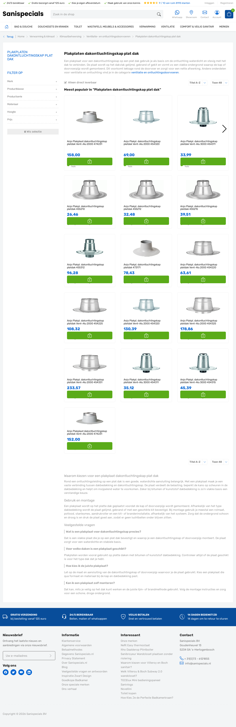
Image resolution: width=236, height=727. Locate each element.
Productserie (32, 97)
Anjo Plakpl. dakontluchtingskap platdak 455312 (85, 266)
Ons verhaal (69, 689)
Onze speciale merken (75, 684)
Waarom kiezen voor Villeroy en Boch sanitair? (144, 665)
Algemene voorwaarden (77, 645)
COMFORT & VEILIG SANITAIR (197, 26)
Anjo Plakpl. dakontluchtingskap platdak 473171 (142, 266)
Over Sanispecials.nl (74, 662)
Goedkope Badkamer (75, 680)
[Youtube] (21, 672)
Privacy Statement (73, 658)
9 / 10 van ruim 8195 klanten (167, 3)
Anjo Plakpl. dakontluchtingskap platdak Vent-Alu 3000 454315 (198, 381)
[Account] (217, 14)
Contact (205, 14)
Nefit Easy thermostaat (135, 645)
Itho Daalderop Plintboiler (137, 649)
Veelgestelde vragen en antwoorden (84, 671)
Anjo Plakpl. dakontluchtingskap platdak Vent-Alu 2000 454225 (85, 322)
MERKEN (224, 26)
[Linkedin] (29, 672)
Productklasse (32, 89)
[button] (108, 161)
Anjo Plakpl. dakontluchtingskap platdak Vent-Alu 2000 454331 (85, 381)
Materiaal (32, 104)
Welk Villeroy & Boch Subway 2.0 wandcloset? (141, 673)
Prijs (32, 120)
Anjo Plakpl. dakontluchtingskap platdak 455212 (142, 208)
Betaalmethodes (72, 649)
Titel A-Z (198, 83)
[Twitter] (13, 672)
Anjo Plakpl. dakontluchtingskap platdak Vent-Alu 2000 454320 (142, 143)
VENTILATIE (168, 26)
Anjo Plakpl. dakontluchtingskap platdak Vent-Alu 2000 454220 (198, 266)
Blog (65, 667)
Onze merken (129, 641)
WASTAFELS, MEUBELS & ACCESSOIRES (111, 26)
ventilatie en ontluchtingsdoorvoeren (155, 72)
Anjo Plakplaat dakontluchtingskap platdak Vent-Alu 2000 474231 (87, 143)
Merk (32, 82)
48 (220, 83)
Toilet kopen (128, 693)
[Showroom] (191, 14)
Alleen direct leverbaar (82, 82)
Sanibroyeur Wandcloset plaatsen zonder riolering (147, 656)
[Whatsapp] (177, 14)
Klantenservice (71, 641)
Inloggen (209, 3)
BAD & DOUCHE (23, 26)
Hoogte (32, 112)
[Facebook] (6, 672)
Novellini (126, 689)
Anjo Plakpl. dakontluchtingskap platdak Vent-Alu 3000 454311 (198, 143)
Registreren (226, 3)
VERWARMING (147, 26)
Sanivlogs (127, 684)
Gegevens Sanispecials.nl (78, 654)
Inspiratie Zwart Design (76, 675)
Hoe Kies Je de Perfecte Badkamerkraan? (147, 697)
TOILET (78, 26)
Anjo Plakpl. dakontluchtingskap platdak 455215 (198, 208)
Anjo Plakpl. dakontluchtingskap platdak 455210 (85, 208)
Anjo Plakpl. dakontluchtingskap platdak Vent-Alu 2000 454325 (198, 322)
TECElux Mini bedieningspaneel (140, 680)
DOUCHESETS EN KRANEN (53, 26)
